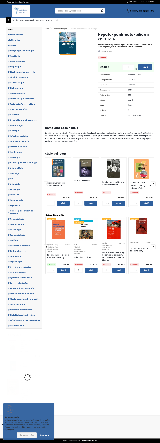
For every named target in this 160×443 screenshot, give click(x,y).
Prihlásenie (133, 2)
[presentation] (46, 184)
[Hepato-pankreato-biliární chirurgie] (67, 43)
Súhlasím (44, 435)
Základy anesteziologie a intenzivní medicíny (58, 256)
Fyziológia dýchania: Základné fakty (139, 249)
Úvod (47, 29)
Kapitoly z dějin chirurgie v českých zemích (113, 183)
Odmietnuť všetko (27, 435)
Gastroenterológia (60, 29)
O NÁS (15, 20)
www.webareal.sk (89, 440)
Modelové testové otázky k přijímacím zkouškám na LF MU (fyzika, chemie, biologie (113, 256)
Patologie (24, 351)
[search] (102, 10)
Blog (58, 20)
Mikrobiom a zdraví (82, 257)
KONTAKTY (50, 20)
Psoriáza (23, 366)
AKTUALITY (40, 20)
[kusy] (128, 67)
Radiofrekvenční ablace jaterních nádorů (57, 184)
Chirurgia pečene (82, 180)
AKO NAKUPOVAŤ (27, 20)
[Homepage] (8, 20)
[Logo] (21, 11)
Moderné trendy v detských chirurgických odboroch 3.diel (140, 185)
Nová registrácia (148, 2)
